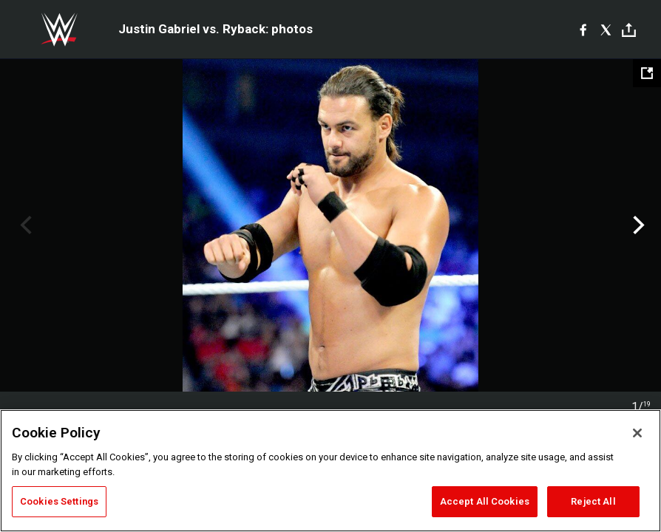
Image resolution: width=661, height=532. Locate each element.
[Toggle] (628, 30)
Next (637, 225)
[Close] (637, 433)
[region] (330, 470)
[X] (605, 29)
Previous (24, 225)
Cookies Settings (59, 501)
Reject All (593, 501)
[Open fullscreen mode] (647, 73)
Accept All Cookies (484, 501)
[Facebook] (583, 29)
